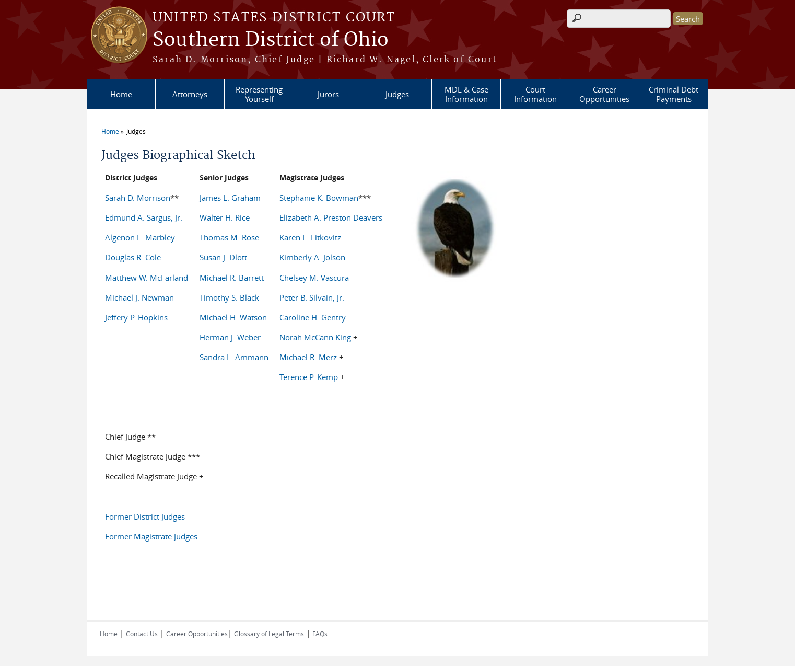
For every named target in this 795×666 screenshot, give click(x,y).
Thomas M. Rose (229, 237)
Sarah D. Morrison (137, 197)
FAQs (320, 633)
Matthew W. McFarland (146, 277)
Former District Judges (145, 516)
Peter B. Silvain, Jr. (311, 297)
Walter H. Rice (225, 217)
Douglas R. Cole (133, 257)
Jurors (328, 94)
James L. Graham (230, 197)
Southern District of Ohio (271, 40)
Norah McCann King (315, 337)
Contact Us (142, 633)
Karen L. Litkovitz (310, 237)
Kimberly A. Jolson (312, 257)
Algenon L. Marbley (140, 237)
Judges (397, 94)
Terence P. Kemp (309, 377)
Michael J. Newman (139, 297)
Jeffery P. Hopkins (136, 317)
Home (121, 94)
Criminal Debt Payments (673, 94)
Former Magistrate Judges (151, 536)
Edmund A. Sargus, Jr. (143, 217)
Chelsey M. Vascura (314, 277)
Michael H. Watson (233, 317)
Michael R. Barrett (232, 277)
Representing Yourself (259, 94)
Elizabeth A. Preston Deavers (330, 217)
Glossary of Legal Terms (269, 633)
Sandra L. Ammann (234, 357)
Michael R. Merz (308, 357)
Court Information (535, 94)
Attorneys (189, 94)
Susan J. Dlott (223, 257)
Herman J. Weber (230, 337)
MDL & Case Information (466, 94)
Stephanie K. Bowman (318, 197)
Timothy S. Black (229, 297)
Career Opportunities (604, 94)
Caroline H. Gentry (312, 317)
